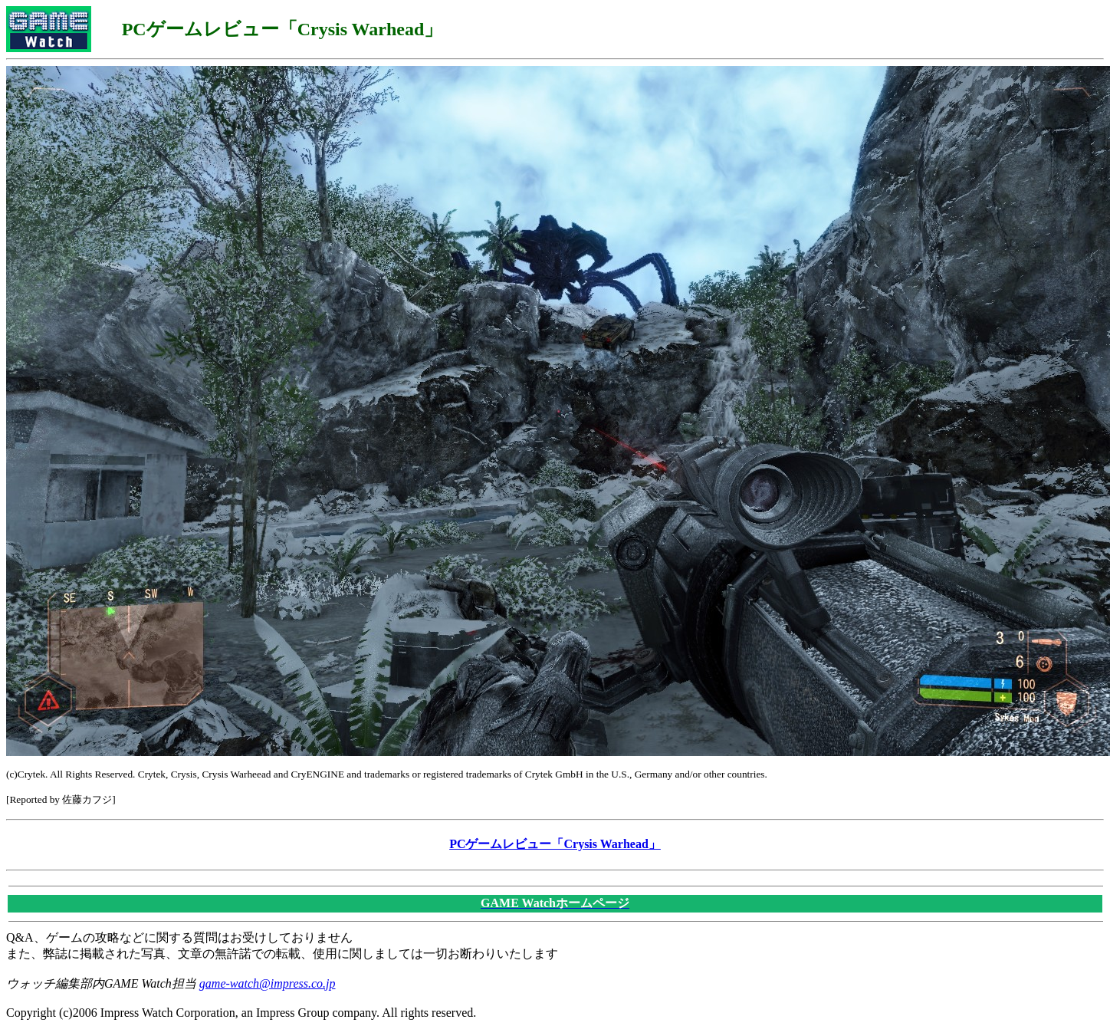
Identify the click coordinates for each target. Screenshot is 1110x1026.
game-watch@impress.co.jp (267, 983)
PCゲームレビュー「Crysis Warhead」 (555, 843)
